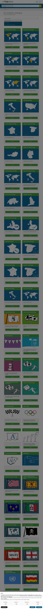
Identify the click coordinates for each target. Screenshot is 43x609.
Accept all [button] (39, 607)
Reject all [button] (32, 607)
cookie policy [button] (10, 596)
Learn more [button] (4, 607)
